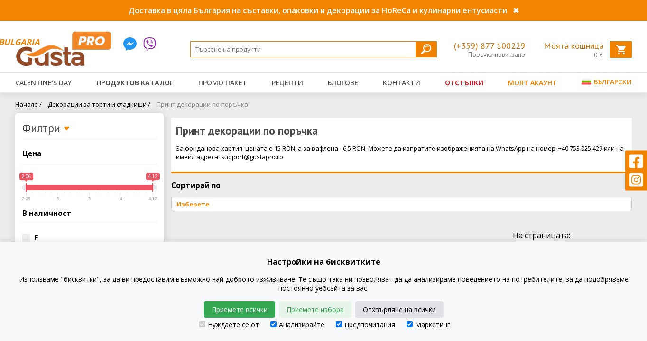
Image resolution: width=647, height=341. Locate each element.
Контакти (401, 82)
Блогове (343, 82)
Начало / (28, 104)
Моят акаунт (532, 82)
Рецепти (287, 82)
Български (607, 81)
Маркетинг (428, 324)
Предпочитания (365, 324)
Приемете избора (315, 309)
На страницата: (541, 235)
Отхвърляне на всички (399, 309)
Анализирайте (297, 324)
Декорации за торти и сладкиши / (99, 104)
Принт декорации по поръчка (202, 104)
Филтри (46, 129)
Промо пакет (222, 82)
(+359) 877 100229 (489, 45)
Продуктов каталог (135, 82)
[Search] (313, 49)
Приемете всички (240, 309)
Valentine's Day (43, 82)
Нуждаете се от (229, 324)
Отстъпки (464, 82)
